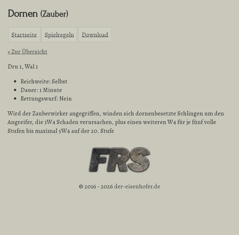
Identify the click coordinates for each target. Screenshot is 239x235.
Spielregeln (59, 34)
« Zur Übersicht (27, 51)
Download (95, 34)
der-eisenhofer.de (137, 186)
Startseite (24, 34)
